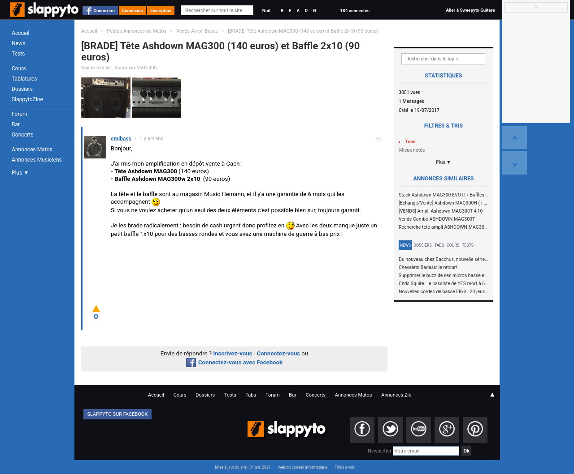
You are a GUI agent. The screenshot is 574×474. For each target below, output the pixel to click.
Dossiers (22, 89)
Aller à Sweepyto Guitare (470, 10)
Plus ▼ (20, 173)
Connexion (104, 10)
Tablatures (24, 79)
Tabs (439, 245)
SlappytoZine (27, 99)
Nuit (266, 10)
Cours (19, 68)
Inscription (161, 10)
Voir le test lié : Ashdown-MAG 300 (119, 68)
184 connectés (354, 10)
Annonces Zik (396, 395)
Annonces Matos (32, 149)
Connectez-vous (278, 353)
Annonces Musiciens (37, 160)
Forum (19, 114)
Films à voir (344, 467)
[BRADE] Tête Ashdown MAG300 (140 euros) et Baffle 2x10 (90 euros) (303, 31)
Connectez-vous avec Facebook (234, 362)
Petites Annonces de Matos (136, 31)
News (18, 43)
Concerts (23, 135)
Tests (18, 54)
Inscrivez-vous (232, 353)
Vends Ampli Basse (197, 31)
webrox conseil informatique (302, 467)
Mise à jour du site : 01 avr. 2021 (242, 467)
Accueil (21, 33)
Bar (16, 124)
